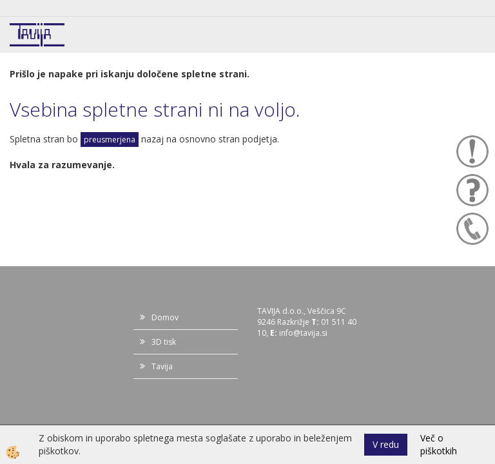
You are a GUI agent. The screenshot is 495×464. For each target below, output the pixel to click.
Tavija (162, 366)
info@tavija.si (303, 332)
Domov (165, 317)
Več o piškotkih (438, 444)
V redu (386, 444)
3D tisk (163, 341)
